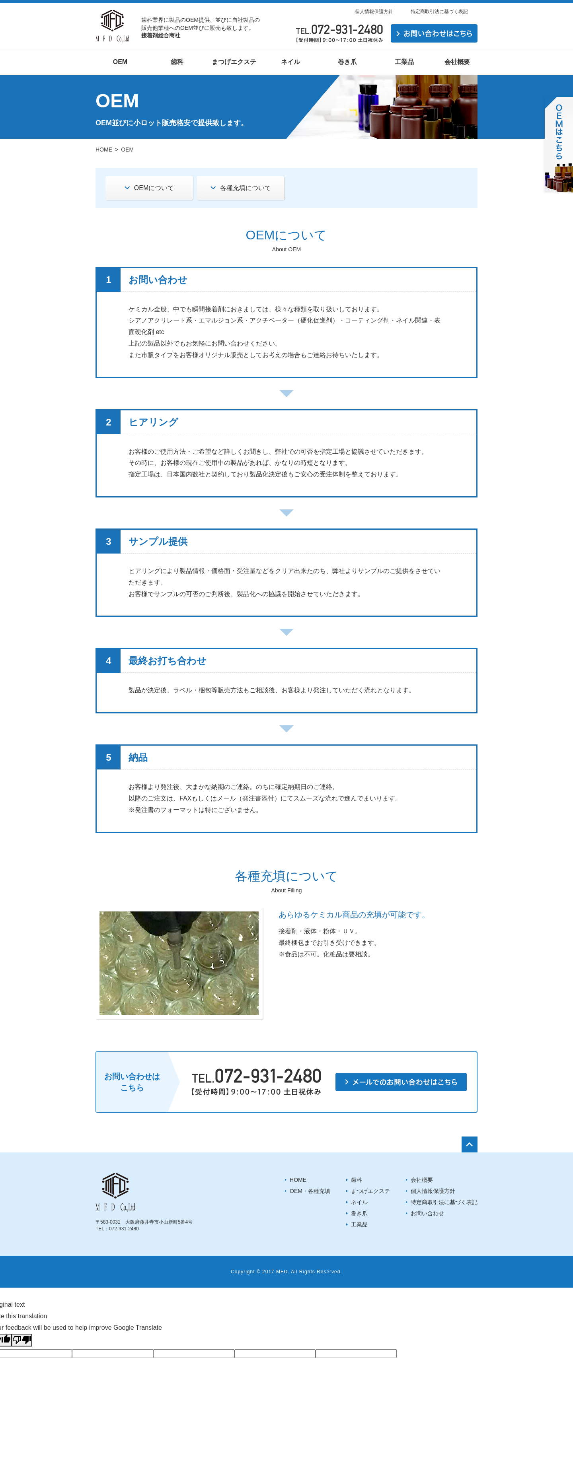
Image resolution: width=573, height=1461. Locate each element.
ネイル (359, 1202)
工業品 (359, 1224)
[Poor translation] (22, 1340)
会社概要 (422, 1180)
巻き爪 (359, 1213)
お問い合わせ (427, 1213)
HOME (104, 149)
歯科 (356, 1180)
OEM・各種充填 (310, 1191)
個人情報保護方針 (374, 11)
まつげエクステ (370, 1191)
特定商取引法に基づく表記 (439, 11)
